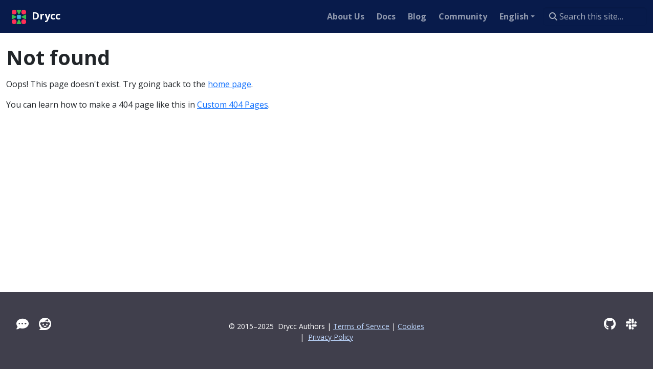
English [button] (514, 16)
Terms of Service (361, 326)
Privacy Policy (330, 337)
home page (229, 84)
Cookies (411, 326)
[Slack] (631, 323)
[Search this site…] (595, 16)
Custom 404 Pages (232, 104)
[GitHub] (610, 323)
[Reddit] (45, 323)
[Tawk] (22, 323)
